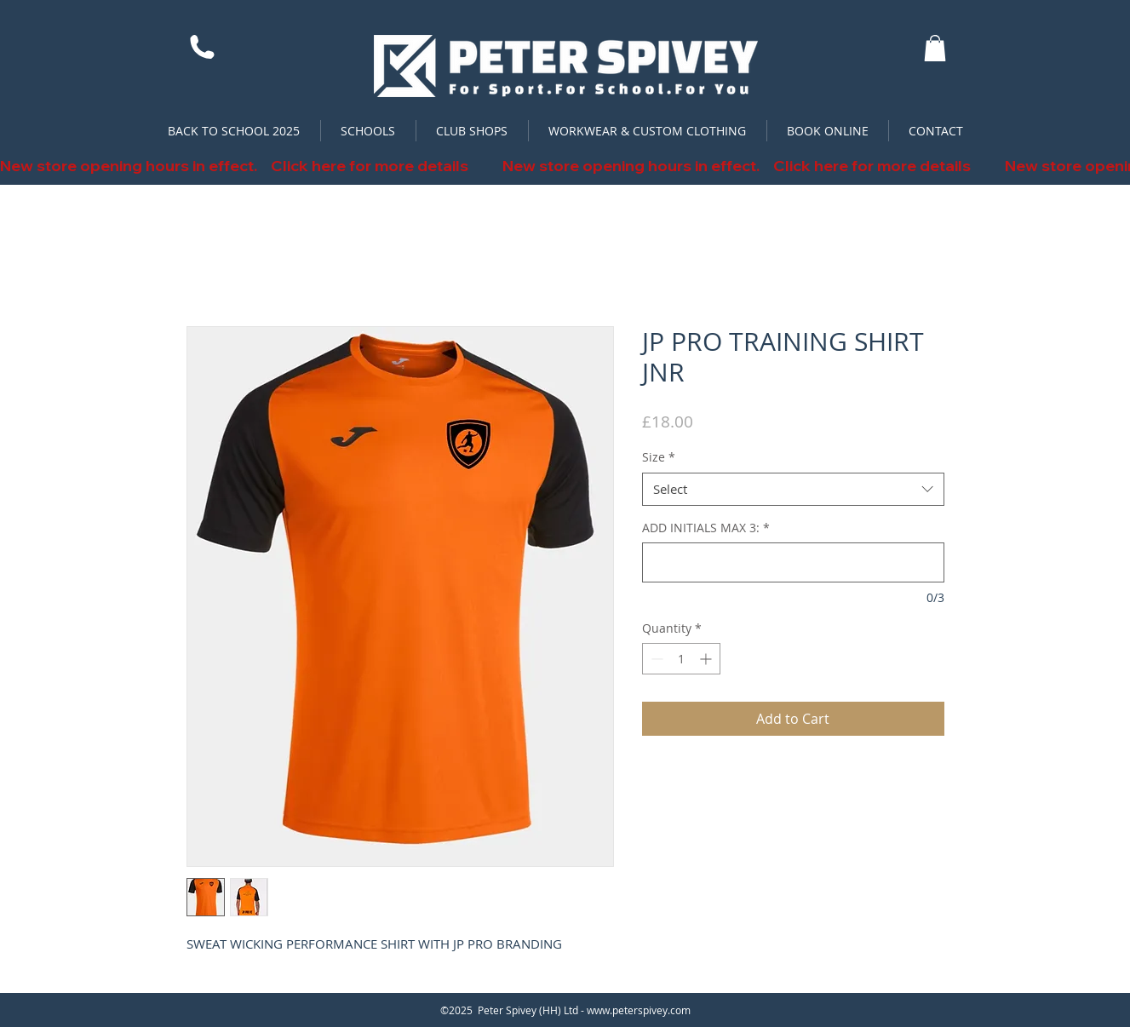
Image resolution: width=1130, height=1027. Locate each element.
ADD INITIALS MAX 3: (706, 527)
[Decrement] (655, 659)
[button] (935, 48)
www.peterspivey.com (639, 1010)
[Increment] (707, 659)
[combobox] (793, 489)
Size (658, 457)
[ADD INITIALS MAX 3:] (793, 562)
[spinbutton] (681, 659)
